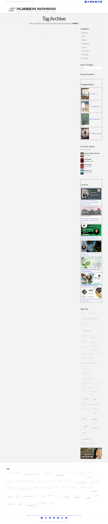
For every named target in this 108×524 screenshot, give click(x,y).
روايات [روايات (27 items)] (84, 418)
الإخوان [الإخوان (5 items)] (91, 394)
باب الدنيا (94, 93)
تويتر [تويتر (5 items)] (82, 407)
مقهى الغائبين (95, 106)
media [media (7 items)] (98, 353)
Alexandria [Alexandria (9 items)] (91, 313)
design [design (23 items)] (93, 337)
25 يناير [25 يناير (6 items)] (83, 312)
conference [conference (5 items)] (84, 336)
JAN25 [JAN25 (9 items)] (83, 354)
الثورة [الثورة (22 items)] (95, 399)
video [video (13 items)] (84, 392)
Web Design (85, 58)
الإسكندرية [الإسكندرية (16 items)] (85, 398)
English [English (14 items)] (85, 347)
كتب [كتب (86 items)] (85, 426)
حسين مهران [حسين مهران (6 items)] (95, 408)
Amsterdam (88, 164)
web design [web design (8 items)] (93, 391)
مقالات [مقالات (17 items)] (84, 432)
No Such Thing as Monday (92, 153)
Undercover (88, 170)
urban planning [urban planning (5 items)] (91, 387)
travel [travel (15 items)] (96, 384)
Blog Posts (84, 40)
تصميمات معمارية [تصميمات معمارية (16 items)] (94, 404)
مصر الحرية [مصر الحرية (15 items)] (96, 428)
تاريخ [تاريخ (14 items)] (83, 404)
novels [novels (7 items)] (91, 357)
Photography (85, 54)
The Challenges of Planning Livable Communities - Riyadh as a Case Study (90, 220)
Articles (84, 36)
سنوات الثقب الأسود (94, 119)
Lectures (84, 47)
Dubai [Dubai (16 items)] (92, 342)
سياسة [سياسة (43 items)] (95, 419)
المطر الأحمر (87, 159)
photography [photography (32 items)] (89, 363)
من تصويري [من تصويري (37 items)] (87, 438)
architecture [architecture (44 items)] (90, 319)
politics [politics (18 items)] (85, 369)
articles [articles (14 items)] (85, 324)
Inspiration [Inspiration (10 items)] (95, 350)
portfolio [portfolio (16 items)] (86, 373)
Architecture (85, 32)
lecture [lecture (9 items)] (90, 354)
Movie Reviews (86, 51)
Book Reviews (85, 43)
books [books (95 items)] (87, 330)
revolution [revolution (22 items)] (87, 379)
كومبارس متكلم (96, 133)
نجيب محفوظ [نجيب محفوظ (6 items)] (84, 443)
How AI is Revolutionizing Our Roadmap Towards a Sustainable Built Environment (90, 202)
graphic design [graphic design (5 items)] (94, 346)
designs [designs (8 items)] (84, 342)
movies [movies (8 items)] (84, 358)
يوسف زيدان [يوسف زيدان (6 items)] (92, 443)
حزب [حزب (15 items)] (87, 409)
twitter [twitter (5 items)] (83, 387)
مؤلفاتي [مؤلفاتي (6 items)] (94, 423)
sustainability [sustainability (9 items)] (86, 383)
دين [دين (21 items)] (95, 413)
